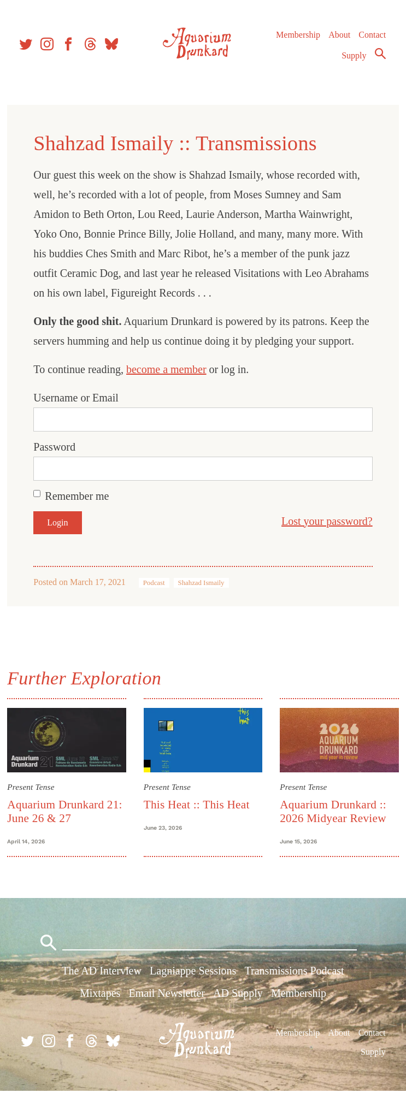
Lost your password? (325, 521)
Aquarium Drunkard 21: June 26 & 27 (66, 810)
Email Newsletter (167, 995)
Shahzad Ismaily (202, 583)
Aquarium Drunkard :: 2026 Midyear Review (332, 810)
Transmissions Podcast (294, 973)
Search (379, 56)
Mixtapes (100, 995)
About (339, 38)
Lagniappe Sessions (193, 973)
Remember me (78, 496)
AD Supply (238, 995)
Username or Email (77, 398)
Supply (354, 58)
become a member (168, 369)
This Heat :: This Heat (197, 804)
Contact (372, 38)
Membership (297, 38)
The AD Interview (102, 973)
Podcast (155, 583)
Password (56, 447)
